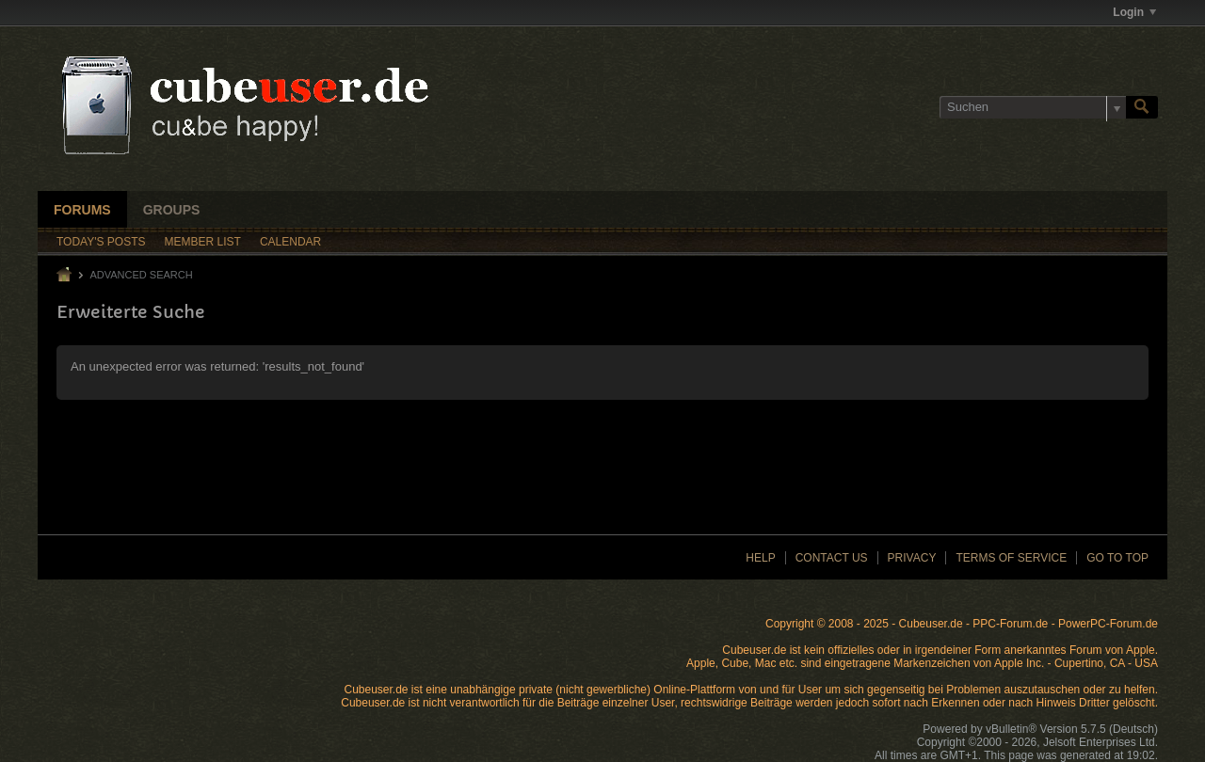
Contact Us (831, 557)
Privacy (912, 557)
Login (1134, 12)
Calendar (290, 241)
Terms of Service (1011, 557)
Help (760, 557)
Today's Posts (101, 241)
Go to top (1117, 557)
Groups (172, 209)
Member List (203, 241)
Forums (82, 209)
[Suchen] (1033, 107)
